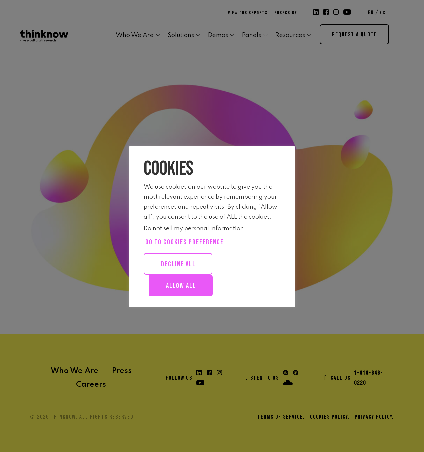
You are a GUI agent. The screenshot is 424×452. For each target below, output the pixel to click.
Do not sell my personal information (194, 229)
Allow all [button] (181, 286)
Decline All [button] (178, 264)
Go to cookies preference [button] (184, 242)
